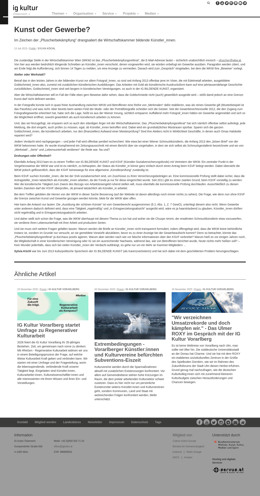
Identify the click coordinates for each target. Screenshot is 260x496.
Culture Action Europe (184, 441)
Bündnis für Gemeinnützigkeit (188, 446)
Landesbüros (72, 422)
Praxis (43, 289)
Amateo (188, 457)
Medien (152, 13)
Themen (59, 13)
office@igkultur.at (63, 446)
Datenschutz (139, 422)
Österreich (21, 14)
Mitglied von (182, 435)
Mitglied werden (45, 422)
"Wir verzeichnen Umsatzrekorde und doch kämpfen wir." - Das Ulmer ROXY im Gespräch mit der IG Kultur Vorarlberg (206, 328)
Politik (32, 48)
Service (109, 13)
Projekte (131, 13)
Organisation (84, 13)
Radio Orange (194, 452)
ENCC (176, 457)
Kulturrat (177, 452)
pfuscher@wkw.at (230, 60)
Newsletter (95, 422)
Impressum (116, 422)
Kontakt (22, 422)
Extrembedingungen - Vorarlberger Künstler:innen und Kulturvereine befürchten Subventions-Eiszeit (128, 352)
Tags (158, 422)
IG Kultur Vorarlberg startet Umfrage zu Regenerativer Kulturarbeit (48, 330)
